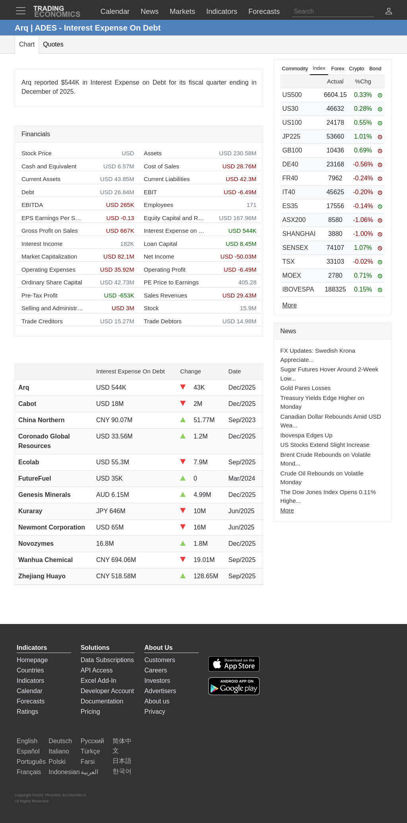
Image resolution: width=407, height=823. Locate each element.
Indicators (30, 680)
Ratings (27, 711)
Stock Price (36, 153)
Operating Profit (165, 269)
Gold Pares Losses (305, 387)
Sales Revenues (165, 295)
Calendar (30, 691)
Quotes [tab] (53, 44)
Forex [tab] (337, 68)
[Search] (333, 11)
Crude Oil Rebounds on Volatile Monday (321, 478)
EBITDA (32, 204)
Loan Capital (160, 243)
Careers (155, 670)
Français (29, 772)
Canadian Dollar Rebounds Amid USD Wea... (330, 421)
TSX (288, 261)
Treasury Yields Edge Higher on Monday (322, 402)
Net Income (159, 256)
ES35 (290, 206)
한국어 (122, 771)
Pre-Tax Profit (39, 295)
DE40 (290, 164)
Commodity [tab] (295, 68)
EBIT (150, 192)
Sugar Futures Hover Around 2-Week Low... (329, 374)
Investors (157, 680)
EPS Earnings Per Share (52, 217)
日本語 (122, 760)
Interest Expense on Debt (174, 230)
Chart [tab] (27, 44)
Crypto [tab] (356, 68)
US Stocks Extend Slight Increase (324, 444)
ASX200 (294, 219)
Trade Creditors (42, 321)
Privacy (154, 711)
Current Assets (40, 179)
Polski (57, 761)
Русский (92, 741)
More (287, 510)
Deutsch (60, 741)
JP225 (291, 136)
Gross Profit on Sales (49, 230)
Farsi (88, 761)
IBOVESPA (298, 289)
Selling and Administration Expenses (52, 308)
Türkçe (90, 751)
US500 (292, 94)
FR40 (290, 178)
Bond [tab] (375, 68)
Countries (30, 670)
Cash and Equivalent (48, 166)
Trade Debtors (163, 321)
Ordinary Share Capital (51, 282)
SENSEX (295, 247)
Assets (153, 153)
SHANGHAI (299, 233)
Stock (151, 308)
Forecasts (31, 701)
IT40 (288, 192)
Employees (158, 204)
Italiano (58, 751)
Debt (27, 192)
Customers (159, 660)
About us (156, 701)
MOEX (291, 275)
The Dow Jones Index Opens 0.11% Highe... (328, 496)
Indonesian (63, 772)
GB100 (292, 150)
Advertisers (160, 691)
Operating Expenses (48, 269)
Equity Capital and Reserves (174, 217)
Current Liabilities (167, 179)
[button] (388, 12)
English (27, 741)
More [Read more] (289, 305)
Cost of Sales (161, 166)
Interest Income (41, 243)
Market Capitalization (49, 256)
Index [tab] (319, 68)
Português (31, 761)
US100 (292, 122)
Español (28, 751)
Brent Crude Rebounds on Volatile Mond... (325, 459)
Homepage (32, 660)
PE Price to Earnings (171, 282)
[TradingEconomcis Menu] (23, 10)
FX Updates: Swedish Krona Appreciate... (317, 355)
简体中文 (122, 746)
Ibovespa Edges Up (306, 435)
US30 (290, 108)
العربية (89, 772)
